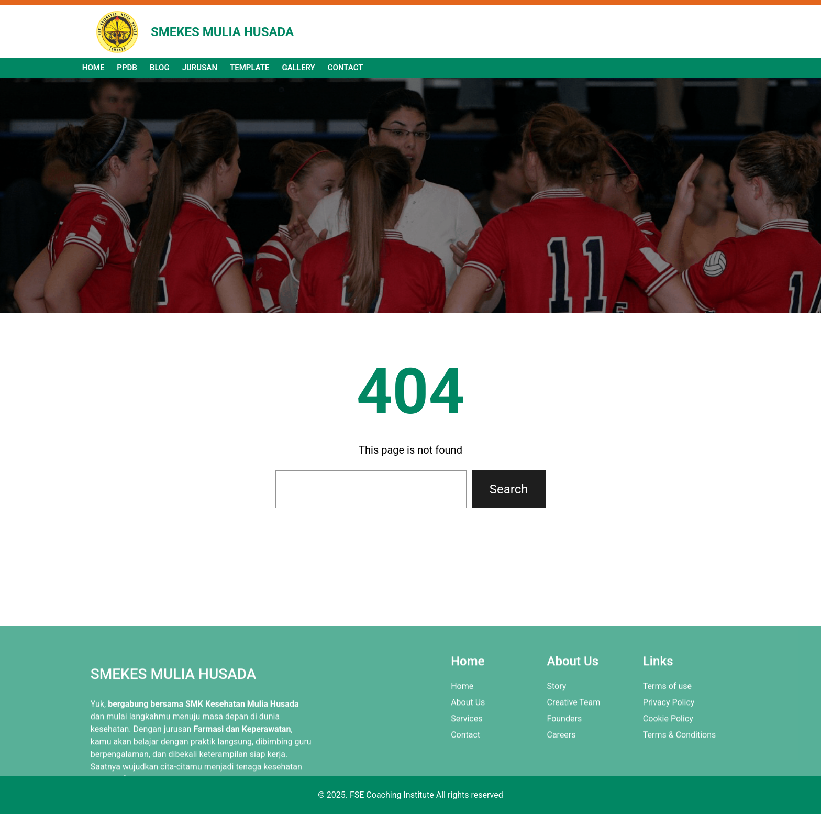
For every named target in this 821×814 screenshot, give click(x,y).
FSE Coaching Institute (392, 795)
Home (462, 727)
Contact (465, 775)
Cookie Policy (668, 759)
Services (466, 759)
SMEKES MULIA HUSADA (222, 32)
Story (556, 727)
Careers (561, 775)
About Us (468, 743)
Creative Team (573, 743)
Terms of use (667, 727)
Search (509, 489)
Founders (564, 759)
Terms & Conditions (679, 775)
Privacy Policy (669, 743)
